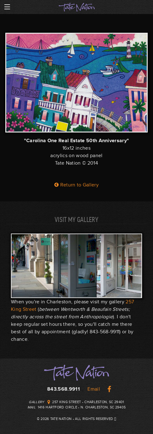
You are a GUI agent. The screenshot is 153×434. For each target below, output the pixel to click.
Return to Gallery (76, 185)
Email (93, 389)
